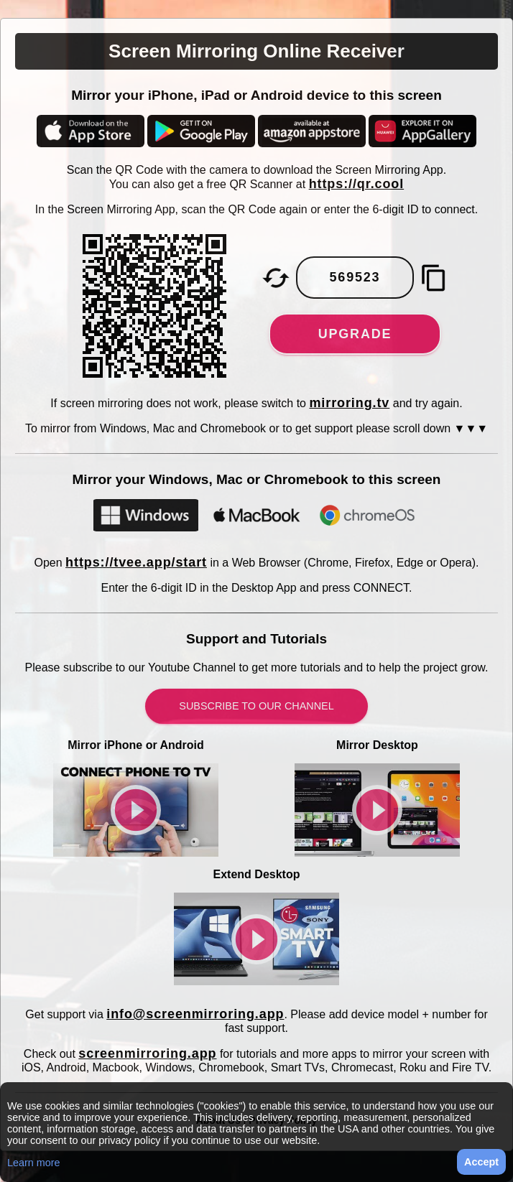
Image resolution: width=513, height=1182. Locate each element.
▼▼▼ (471, 428)
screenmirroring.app (147, 1053)
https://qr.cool (357, 184)
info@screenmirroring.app (195, 1014)
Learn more (33, 1162)
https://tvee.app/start (136, 562)
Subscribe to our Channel (256, 706)
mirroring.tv (349, 403)
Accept (481, 1162)
